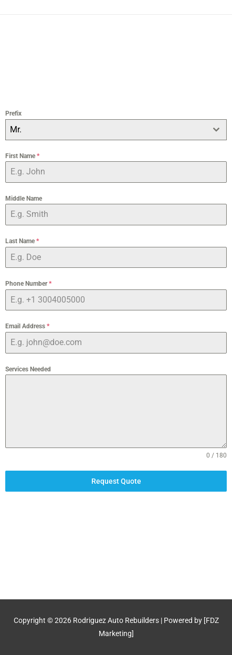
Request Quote (116, 481)
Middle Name (23, 198)
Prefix (13, 113)
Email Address (27, 326)
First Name (22, 156)
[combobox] (116, 129)
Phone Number (28, 283)
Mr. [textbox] (16, 129)
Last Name (22, 241)
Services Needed (28, 369)
